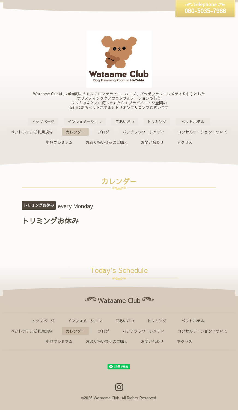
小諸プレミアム (59, 142)
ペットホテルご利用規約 (32, 132)
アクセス (184, 142)
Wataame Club (106, 397)
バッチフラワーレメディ (144, 132)
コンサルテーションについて (202, 132)
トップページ (43, 121)
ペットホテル (195, 121)
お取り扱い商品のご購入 (107, 142)
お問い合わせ (152, 142)
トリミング (156, 121)
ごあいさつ (124, 121)
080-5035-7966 (205, 11)
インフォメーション (85, 121)
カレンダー (75, 132)
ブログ (103, 132)
